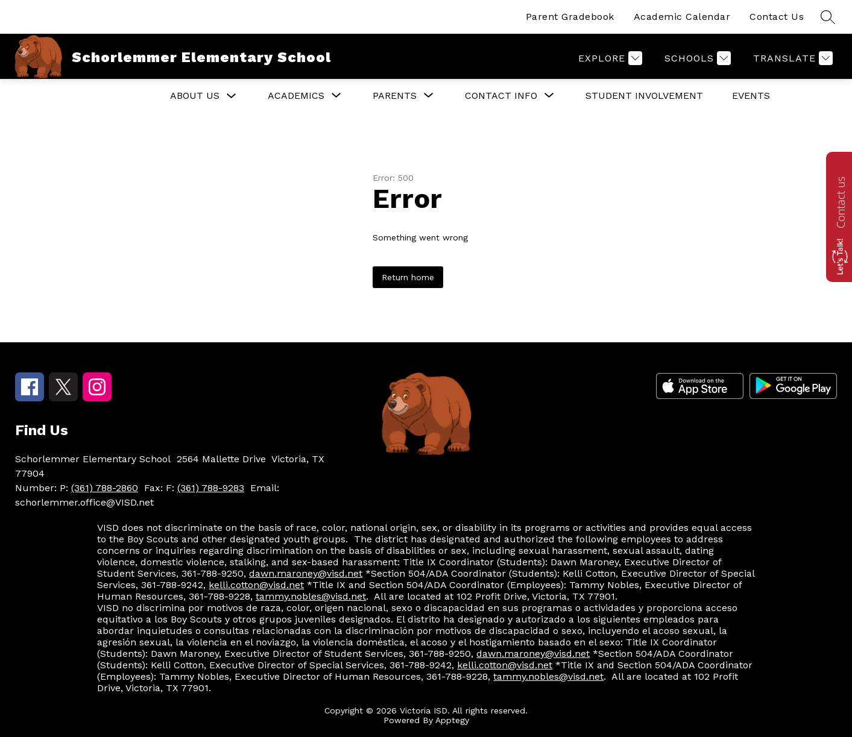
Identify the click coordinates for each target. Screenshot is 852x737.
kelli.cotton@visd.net (256, 585)
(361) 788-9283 (210, 488)
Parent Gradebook (570, 16)
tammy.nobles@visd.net (311, 596)
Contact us (840, 202)
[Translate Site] (791, 58)
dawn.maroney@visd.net (305, 573)
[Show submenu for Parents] (395, 96)
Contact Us (776, 16)
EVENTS (751, 95)
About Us (194, 95)
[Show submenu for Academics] (296, 96)
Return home (408, 277)
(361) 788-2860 (104, 488)
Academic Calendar (682, 16)
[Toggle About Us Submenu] (231, 96)
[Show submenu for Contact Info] (501, 96)
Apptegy (452, 720)
